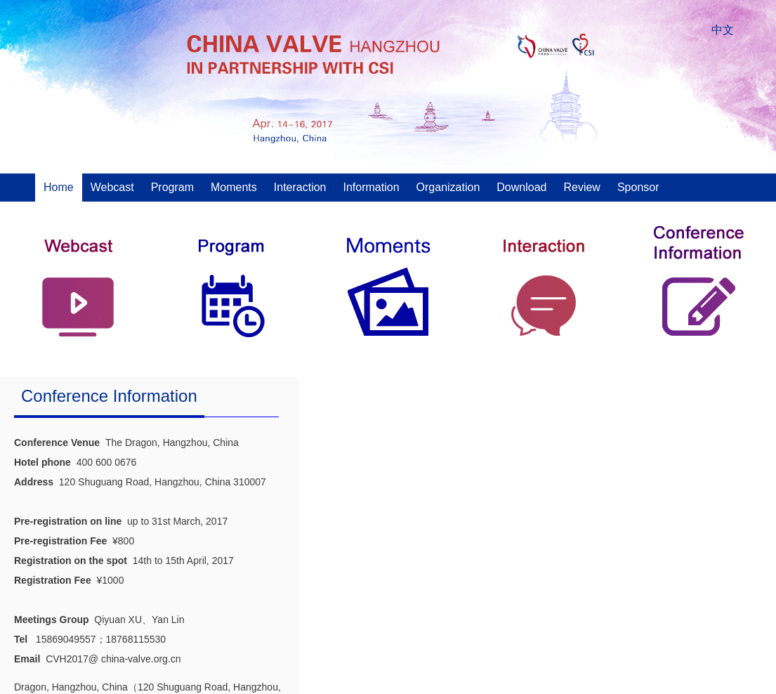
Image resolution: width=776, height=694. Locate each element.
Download (521, 187)
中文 (722, 30)
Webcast (112, 187)
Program (172, 187)
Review (581, 187)
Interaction (300, 187)
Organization (448, 187)
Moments (234, 187)
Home (59, 187)
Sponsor (638, 187)
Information (371, 187)
